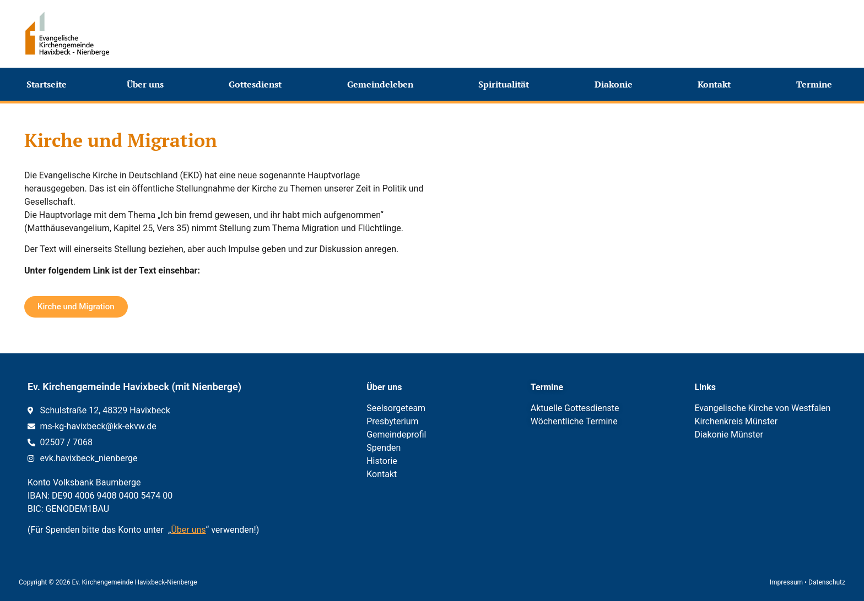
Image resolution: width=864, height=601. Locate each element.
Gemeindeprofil (396, 434)
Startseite (46, 84)
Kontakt (717, 84)
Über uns (148, 84)
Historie (381, 461)
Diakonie (616, 84)
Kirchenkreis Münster (735, 421)
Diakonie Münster (728, 434)
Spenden (383, 447)
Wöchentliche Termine (574, 421)
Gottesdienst (258, 84)
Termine (817, 84)
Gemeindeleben (383, 84)
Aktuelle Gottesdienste (575, 408)
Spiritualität (506, 84)
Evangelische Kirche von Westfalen (762, 408)
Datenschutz (826, 582)
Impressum (786, 582)
